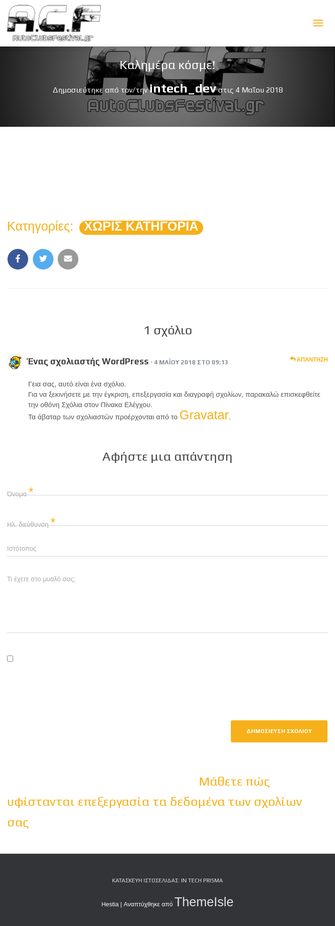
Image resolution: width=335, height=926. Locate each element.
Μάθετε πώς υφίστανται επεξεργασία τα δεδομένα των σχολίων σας (154, 801)
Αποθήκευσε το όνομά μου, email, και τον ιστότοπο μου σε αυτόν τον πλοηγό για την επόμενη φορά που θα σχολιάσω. (166, 677)
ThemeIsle (204, 902)
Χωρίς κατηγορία (141, 226)
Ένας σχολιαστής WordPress (88, 361)
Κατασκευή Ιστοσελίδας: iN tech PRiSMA (167, 880)
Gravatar (204, 415)
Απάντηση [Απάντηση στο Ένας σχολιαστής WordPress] (309, 359)
